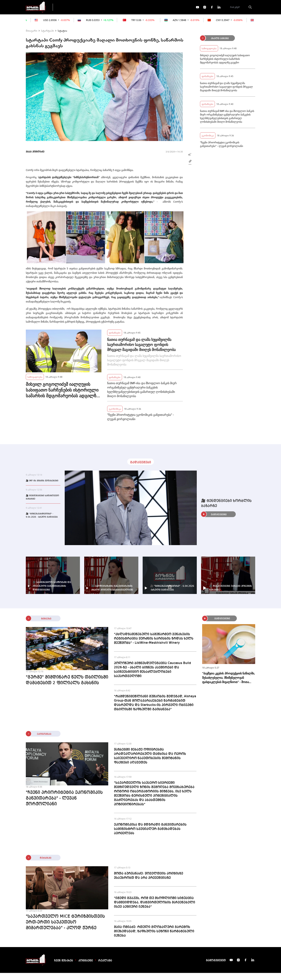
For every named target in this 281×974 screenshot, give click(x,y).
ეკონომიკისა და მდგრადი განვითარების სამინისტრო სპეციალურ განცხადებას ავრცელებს (150, 830)
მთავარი (31, 31)
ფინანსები (95, 7)
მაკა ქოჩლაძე (35, 153)
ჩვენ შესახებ (63, 961)
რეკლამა (105, 961)
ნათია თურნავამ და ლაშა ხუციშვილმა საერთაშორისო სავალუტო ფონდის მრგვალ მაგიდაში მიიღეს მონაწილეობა (141, 345)
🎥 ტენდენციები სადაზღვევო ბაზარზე (42, 498)
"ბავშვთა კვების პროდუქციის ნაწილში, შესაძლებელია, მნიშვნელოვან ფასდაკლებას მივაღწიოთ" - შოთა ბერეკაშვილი (228, 678)
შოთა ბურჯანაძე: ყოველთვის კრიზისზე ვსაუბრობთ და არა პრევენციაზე (148, 876)
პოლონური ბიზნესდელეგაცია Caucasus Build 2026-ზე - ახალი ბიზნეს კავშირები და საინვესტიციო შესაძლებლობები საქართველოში (152, 671)
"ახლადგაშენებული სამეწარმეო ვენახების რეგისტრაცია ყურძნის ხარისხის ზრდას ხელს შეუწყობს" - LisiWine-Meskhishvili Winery (153, 640)
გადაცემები (71, 7)
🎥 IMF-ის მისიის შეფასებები (42, 482)
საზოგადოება (34, 377)
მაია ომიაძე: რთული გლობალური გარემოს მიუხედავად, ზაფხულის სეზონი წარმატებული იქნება (154, 932)
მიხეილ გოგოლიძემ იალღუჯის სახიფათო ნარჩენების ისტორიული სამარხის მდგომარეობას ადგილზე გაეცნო (62, 391)
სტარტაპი (47, 31)
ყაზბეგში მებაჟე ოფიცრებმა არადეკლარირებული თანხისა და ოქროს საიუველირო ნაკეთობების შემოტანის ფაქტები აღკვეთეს (150, 757)
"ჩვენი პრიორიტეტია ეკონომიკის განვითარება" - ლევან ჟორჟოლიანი (140, 418)
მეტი (139, 8)
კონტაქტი (85, 961)
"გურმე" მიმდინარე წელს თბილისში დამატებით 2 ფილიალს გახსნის (67, 681)
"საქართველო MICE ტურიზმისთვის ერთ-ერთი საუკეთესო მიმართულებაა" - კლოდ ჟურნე (65, 923)
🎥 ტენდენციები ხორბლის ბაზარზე (226, 504)
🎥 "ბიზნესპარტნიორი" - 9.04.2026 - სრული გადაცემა (42, 516)
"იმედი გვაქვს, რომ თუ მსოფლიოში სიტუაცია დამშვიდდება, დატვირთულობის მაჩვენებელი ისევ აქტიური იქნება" (154, 903)
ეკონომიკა (119, 7)
